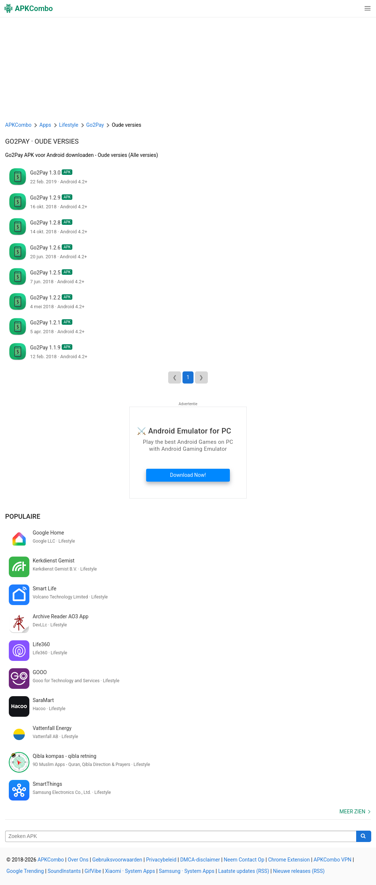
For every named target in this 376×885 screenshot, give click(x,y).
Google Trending (25, 871)
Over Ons (78, 860)
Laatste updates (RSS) (243, 871)
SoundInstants (64, 871)
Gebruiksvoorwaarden (117, 860)
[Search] (363, 836)
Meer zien (352, 811)
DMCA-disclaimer (200, 860)
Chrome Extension (289, 860)
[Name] (181, 836)
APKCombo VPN (332, 860)
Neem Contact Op (244, 860)
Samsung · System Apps (186, 871)
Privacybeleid (161, 860)
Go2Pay (17, 141)
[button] (352, 8)
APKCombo (18, 125)
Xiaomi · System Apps (130, 871)
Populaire (22, 516)
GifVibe (92, 871)
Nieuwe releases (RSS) (299, 871)
